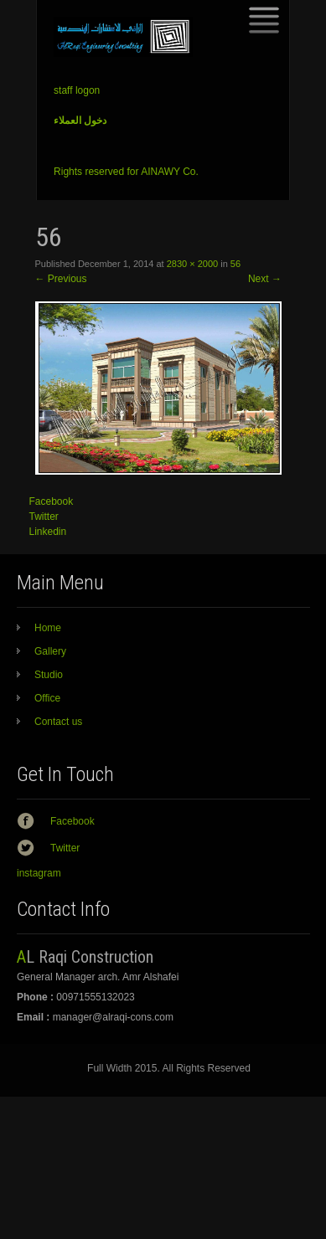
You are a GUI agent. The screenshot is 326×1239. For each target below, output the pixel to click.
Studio (48, 675)
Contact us (58, 721)
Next (265, 279)
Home (47, 628)
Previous (61, 279)
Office (47, 698)
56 (235, 264)
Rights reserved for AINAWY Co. (126, 171)
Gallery (50, 651)
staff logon (77, 90)
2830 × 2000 (192, 264)
